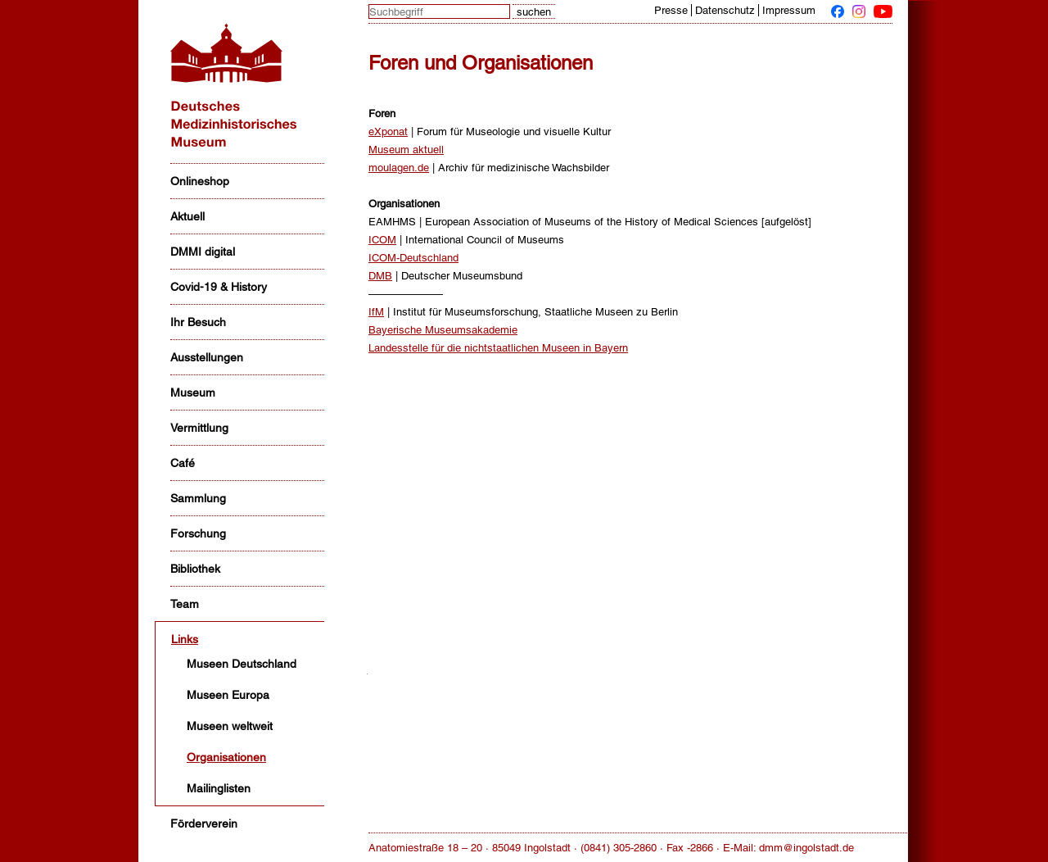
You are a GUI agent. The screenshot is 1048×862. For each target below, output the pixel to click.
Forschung (198, 533)
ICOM (382, 240)
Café (182, 463)
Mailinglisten (219, 788)
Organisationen (226, 757)
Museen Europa (228, 694)
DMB (380, 276)
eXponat (388, 131)
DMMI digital (202, 251)
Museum (192, 392)
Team (184, 603)
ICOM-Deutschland (413, 258)
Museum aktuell (406, 149)
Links (184, 639)
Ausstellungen (206, 357)
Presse (671, 10)
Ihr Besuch (198, 322)
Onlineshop (199, 181)
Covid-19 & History (218, 286)
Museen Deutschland (241, 663)
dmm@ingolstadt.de (806, 848)
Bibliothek (195, 568)
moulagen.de (398, 167)
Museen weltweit (230, 726)
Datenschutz (725, 10)
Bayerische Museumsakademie (442, 330)
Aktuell (187, 216)
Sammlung (198, 498)
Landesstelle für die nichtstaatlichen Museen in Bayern (498, 348)
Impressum (788, 10)
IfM (376, 312)
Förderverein (203, 823)
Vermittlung (199, 427)
